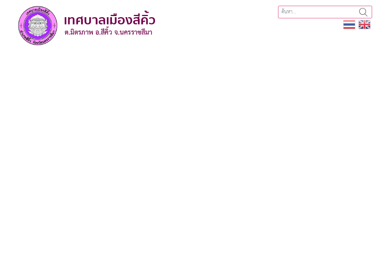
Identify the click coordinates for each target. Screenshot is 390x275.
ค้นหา (363, 12)
